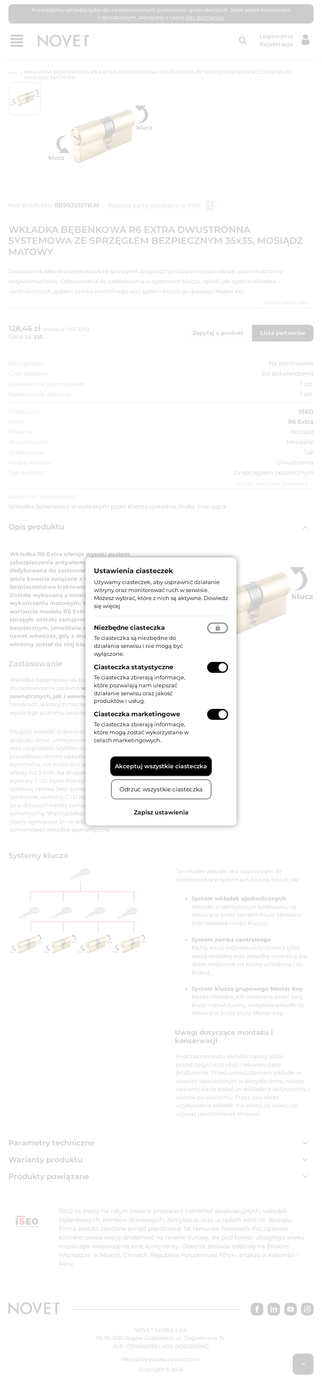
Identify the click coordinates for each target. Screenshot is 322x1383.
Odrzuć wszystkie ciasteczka (161, 789)
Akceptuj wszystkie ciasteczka (161, 766)
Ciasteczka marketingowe (137, 714)
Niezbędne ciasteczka (129, 627)
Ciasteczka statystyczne (133, 667)
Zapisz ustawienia (161, 812)
